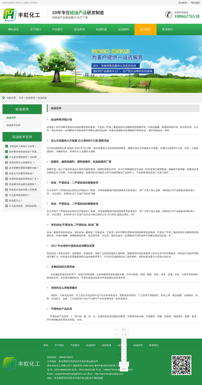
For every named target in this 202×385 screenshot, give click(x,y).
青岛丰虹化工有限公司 (22, 15)
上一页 (124, 334)
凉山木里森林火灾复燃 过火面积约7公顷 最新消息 (80, 140)
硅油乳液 (101, 29)
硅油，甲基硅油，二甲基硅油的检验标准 (74, 182)
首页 (124, 329)
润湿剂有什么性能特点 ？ (20, 162)
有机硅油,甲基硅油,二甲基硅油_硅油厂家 (75, 224)
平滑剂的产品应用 (61, 308)
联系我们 (167, 29)
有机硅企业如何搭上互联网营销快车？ (22, 189)
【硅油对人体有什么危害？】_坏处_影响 (22, 146)
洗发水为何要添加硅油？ (19, 173)
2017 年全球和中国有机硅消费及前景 (72, 245)
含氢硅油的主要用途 (63, 266)
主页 (21, 97)
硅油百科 (42, 97)
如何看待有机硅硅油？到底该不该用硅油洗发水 (22, 151)
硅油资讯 (145, 29)
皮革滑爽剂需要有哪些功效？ (22, 168)
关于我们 (35, 29)
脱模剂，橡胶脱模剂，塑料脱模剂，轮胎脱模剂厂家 (81, 161)
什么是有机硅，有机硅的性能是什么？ (22, 206)
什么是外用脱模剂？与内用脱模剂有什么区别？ (22, 157)
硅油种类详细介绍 (61, 119)
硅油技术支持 (13, 125)
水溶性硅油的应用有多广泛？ (22, 178)
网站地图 (195, 2)
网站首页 (13, 29)
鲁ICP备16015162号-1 (106, 365)
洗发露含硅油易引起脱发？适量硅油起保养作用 (22, 184)
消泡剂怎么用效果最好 (64, 287)
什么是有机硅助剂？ (17, 195)
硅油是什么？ (14, 200)
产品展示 (57, 29)
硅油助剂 (183, 2)
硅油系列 (79, 29)
